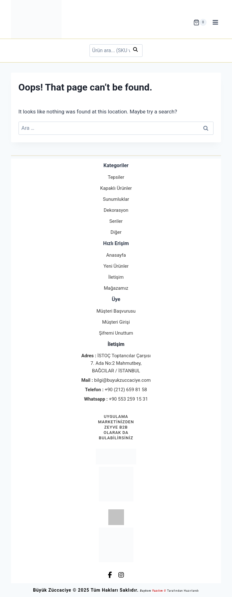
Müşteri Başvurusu (116, 311)
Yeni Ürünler (115, 266)
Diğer (116, 232)
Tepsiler (116, 177)
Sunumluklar (116, 199)
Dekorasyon (116, 210)
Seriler (115, 221)
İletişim (116, 277)
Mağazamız (116, 288)
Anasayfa (116, 255)
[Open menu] (215, 22)
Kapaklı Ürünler (116, 188)
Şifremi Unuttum (116, 333)
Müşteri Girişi (116, 322)
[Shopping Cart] (200, 22)
